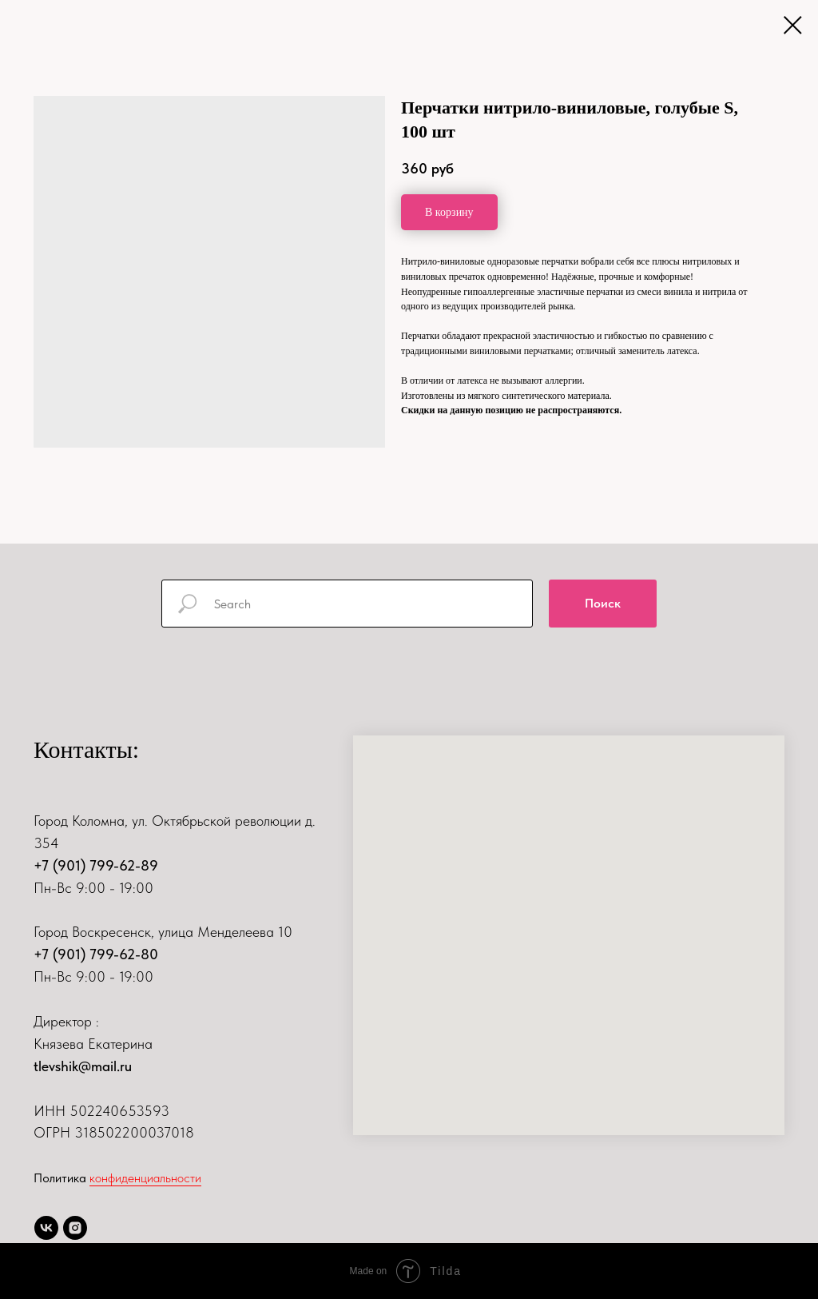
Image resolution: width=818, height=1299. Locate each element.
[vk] (46, 1228)
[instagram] (75, 1228)
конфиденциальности (145, 1177)
